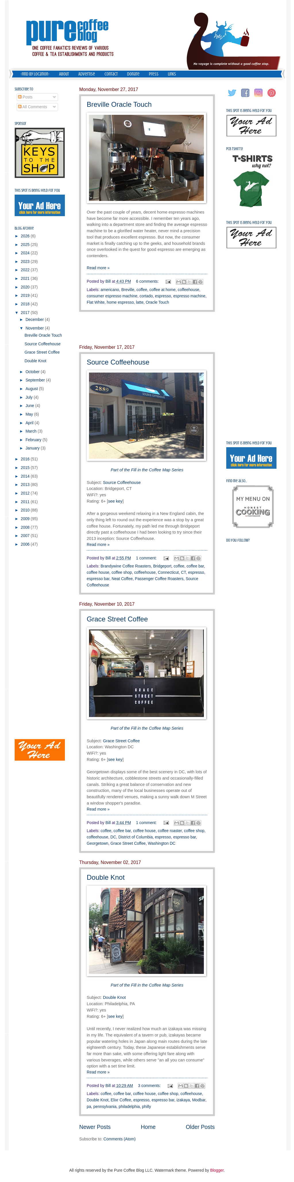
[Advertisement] (147, 328)
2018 (26, 304)
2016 (26, 459)
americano (109, 290)
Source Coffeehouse (118, 362)
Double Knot (106, 877)
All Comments (32, 107)
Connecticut (168, 572)
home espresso (120, 302)
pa (89, 1107)
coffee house (98, 572)
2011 (26, 502)
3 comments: (150, 1086)
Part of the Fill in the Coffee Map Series (147, 728)
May (30, 414)
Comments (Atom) (119, 1139)
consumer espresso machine (112, 296)
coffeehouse (188, 290)
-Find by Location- (35, 74)
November (35, 328)
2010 (26, 510)
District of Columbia (135, 837)
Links (172, 74)
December (35, 319)
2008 (26, 527)
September (36, 380)
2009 (26, 519)
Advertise (86, 74)
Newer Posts (95, 1127)
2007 (26, 536)
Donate (133, 74)
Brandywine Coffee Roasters (125, 566)
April (30, 423)
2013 (26, 485)
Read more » (98, 268)
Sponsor (20, 123)
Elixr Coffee (121, 1100)
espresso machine (189, 296)
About (64, 74)
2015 (26, 468)
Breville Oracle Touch (119, 104)
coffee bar (195, 566)
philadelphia (129, 1107)
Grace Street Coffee (117, 619)
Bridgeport (162, 566)
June (30, 406)
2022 (26, 270)
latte (140, 302)
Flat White (96, 302)
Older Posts (200, 1127)
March (32, 431)
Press (153, 74)
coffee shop (121, 572)
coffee (141, 290)
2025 (26, 245)
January (33, 448)
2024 (26, 253)
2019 (26, 295)
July (30, 397)
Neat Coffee (122, 579)
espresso (163, 296)
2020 (26, 287)
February (34, 440)
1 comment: (147, 558)
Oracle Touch (157, 302)
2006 (26, 544)
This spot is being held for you (37, 190)
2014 (26, 476)
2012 (26, 493)
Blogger (217, 1170)
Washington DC (161, 843)
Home (148, 1127)
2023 (26, 261)
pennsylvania (105, 1107)
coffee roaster (170, 831)
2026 (26, 236)
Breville (127, 290)
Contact (111, 74)
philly (146, 1107)
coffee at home (162, 290)
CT (183, 572)
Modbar (198, 1100)
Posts (25, 97)
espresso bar (98, 579)
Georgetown (97, 843)
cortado (146, 296)
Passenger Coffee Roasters (159, 579)
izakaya (183, 1100)
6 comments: (148, 281)
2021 (26, 278)
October (33, 372)
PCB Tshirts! (234, 149)
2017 (26, 313)
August (32, 389)
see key (115, 501)
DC (113, 837)
